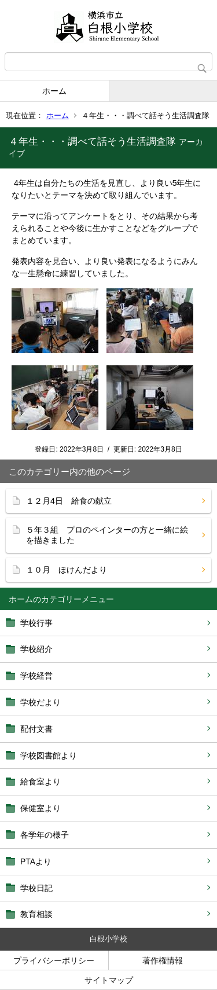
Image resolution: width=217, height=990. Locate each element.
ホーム (54, 91)
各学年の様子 (44, 834)
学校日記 (36, 888)
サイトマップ (108, 980)
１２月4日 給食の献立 (69, 500)
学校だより (40, 702)
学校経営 (36, 675)
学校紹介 (36, 649)
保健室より (40, 808)
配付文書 (36, 729)
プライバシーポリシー (53, 960)
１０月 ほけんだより (66, 569)
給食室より (40, 781)
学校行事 (36, 623)
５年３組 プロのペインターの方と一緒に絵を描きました (107, 535)
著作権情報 (162, 960)
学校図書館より (48, 755)
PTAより (36, 861)
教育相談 (36, 914)
